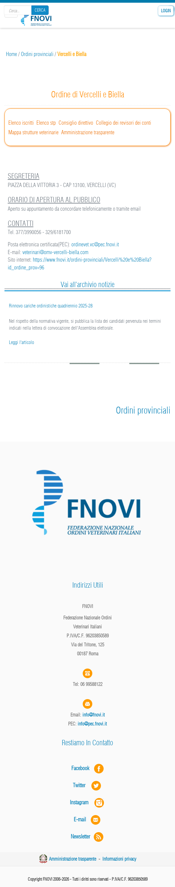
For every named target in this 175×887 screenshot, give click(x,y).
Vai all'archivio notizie (87, 284)
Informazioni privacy (119, 859)
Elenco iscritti (21, 122)
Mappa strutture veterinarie (33, 132)
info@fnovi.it (93, 715)
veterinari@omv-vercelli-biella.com (55, 252)
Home (11, 54)
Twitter (87, 785)
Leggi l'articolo (21, 342)
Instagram (87, 802)
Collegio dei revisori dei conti (123, 122)
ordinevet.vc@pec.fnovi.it (95, 244)
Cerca (40, 10)
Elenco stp (46, 122)
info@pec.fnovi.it (92, 724)
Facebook (82, 768)
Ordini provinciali (37, 54)
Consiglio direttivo (76, 122)
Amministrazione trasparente (87, 132)
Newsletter (88, 836)
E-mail (80, 819)
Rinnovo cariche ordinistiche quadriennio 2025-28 (51, 306)
